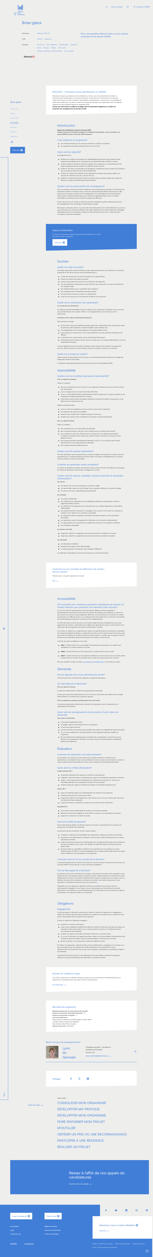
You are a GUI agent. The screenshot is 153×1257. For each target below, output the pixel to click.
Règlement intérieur (50, 1226)
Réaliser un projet (73, 1147)
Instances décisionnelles (52, 1230)
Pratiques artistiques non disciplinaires (49, 51)
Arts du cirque (69, 51)
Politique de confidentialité (122, 1243)
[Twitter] (79, 1079)
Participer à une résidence (80, 1140)
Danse (39, 48)
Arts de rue (40, 44)
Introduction (14, 109)
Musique (46, 48)
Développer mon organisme (81, 1115)
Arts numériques (51, 44)
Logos (12, 1230)
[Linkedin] (88, 1079)
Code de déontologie (51, 1234)
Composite (28, 1244)
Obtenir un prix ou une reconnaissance (92, 1134)
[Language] (107, 6)
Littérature (73, 44)
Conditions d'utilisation (138, 1243)
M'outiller (66, 1128)
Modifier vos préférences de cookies (103, 1243)
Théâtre (53, 48)
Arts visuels (62, 48)
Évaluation (13, 132)
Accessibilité (14, 122)
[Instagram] (136, 1210)
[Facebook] (71, 1079)
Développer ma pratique (78, 1109)
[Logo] (19, 10)
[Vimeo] (147, 1210)
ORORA (13, 1244)
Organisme (48, 39)
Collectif (39, 39)
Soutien (12, 113)
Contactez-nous (15, 1234)
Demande (13, 127)
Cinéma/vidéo (63, 44)
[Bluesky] (116, 1210)
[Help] (147, 1251)
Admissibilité (14, 118)
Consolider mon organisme (81, 1103)
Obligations (14, 136)
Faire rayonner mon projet (81, 1121)
